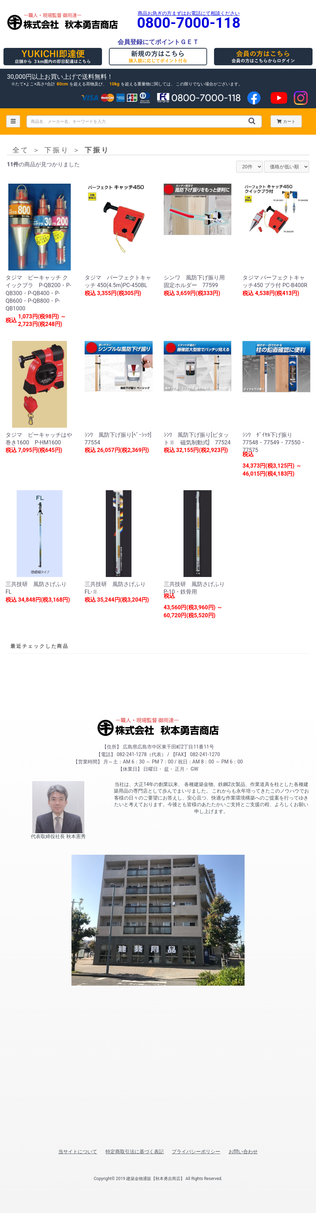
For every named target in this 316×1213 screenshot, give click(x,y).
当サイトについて (77, 1151)
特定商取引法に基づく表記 (134, 1151)
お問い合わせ (243, 1151)
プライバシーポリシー (196, 1151)
